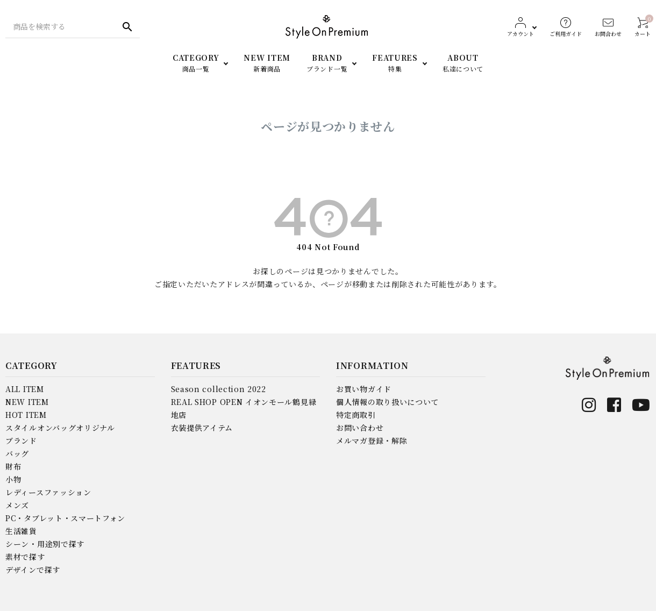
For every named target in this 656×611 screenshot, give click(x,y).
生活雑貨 (21, 530)
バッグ (17, 453)
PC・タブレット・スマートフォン (65, 518)
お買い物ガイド (363, 388)
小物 (13, 479)
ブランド (21, 440)
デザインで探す (32, 569)
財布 (13, 466)
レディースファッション (48, 492)
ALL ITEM (24, 388)
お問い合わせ (359, 427)
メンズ (17, 505)
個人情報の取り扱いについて (387, 401)
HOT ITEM (26, 414)
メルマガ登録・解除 (371, 440)
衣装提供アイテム (202, 427)
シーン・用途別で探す (44, 543)
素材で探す (25, 556)
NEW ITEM (27, 401)
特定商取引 (356, 414)
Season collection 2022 (218, 388)
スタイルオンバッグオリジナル (60, 427)
